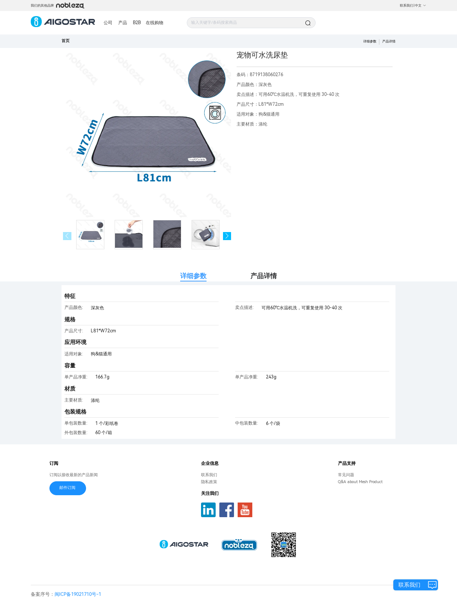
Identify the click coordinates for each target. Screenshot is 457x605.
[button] (227, 236)
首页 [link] (66, 40)
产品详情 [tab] (263, 276)
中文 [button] (420, 5)
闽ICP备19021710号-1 (78, 594)
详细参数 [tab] (193, 276)
